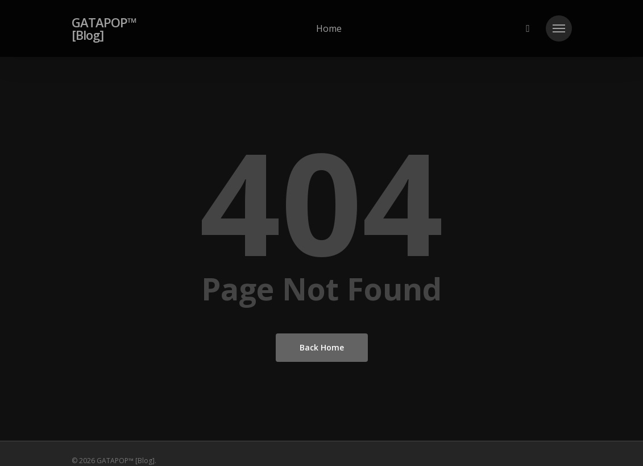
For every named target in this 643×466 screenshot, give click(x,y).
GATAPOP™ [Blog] (104, 28)
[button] (559, 28)
